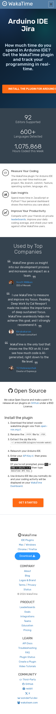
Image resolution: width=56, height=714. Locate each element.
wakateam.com (27, 702)
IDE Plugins (27, 540)
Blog (27, 575)
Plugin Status (27, 657)
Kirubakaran (23, 331)
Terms (22, 584)
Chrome (22, 549)
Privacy (32, 584)
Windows (31, 544)
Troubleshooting (27, 648)
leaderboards (18, 219)
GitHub (35, 403)
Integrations (27, 616)
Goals (27, 611)
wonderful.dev (27, 698)
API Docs (27, 643)
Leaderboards (27, 607)
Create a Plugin (27, 661)
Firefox (33, 549)
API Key (28, 455)
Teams (27, 621)
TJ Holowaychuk (26, 368)
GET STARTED (28, 502)
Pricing (27, 630)
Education (27, 625)
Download (27, 556)
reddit (27, 688)
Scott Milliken (24, 282)
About (27, 571)
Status (27, 589)
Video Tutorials (27, 666)
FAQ (27, 652)
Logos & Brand (27, 580)
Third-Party (27, 679)
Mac (21, 544)
